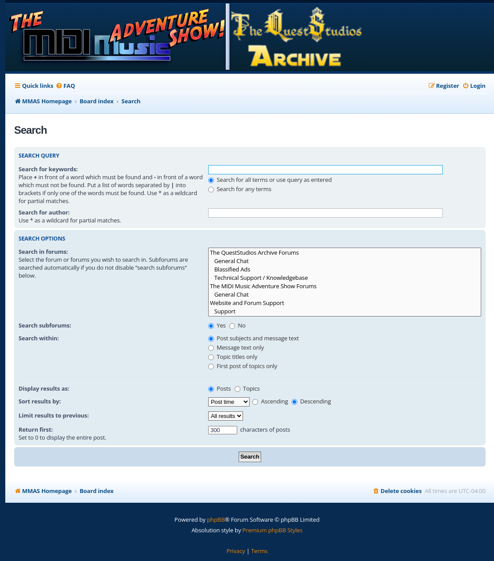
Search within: (39, 338)
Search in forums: (43, 252)
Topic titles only (232, 357)
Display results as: (44, 388)
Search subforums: (45, 325)
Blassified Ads (344, 269)
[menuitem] (65, 85)
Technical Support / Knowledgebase (344, 278)
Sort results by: (40, 401)
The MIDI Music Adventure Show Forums (344, 286)
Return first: (36, 429)
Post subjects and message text (253, 338)
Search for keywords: (48, 169)
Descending (311, 401)
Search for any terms (239, 189)
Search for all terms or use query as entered (270, 180)
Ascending (270, 401)
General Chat (344, 261)
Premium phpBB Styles (273, 530)
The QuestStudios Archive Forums (344, 252)
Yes (217, 325)
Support (344, 311)
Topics (247, 388)
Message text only (236, 347)
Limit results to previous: (54, 415)
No (237, 325)
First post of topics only (242, 366)
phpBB (216, 519)
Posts (219, 388)
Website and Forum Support (344, 303)
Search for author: (44, 212)
